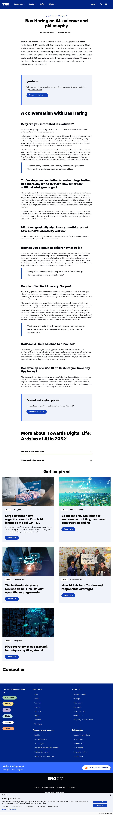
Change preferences (37, 95)
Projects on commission (81, 735)
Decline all (100, 805)
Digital (51, 4)
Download (38, 412)
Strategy (76, 699)
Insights (37, 707)
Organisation (78, 703)
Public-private (78, 739)
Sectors (8, 722)
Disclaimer (71, 787)
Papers (36, 716)
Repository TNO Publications (44, 756)
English (5, 795)
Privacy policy (12, 809)
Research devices (40, 739)
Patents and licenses (41, 752)
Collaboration (77, 730)
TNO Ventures (78, 748)
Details (4, 809)
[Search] (101, 4)
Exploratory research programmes (46, 748)
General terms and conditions (54, 792)
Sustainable (18, 4)
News (36, 694)
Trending (37, 720)
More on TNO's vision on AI (33, 452)
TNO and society (79, 711)
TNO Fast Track (78, 743)
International (78, 756)
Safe (42, 4)
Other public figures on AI (32, 460)
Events (36, 699)
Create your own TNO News (98, 768)
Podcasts (37, 711)
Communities (78, 716)
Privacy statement (48, 787)
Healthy (32, 4)
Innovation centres (80, 752)
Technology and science (43, 730)
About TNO (76, 690)
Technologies (39, 743)
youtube (32, 81)
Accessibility (61, 787)
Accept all (100, 802)
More (93, 4)
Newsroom (37, 690)
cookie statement (35, 89)
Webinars (37, 703)
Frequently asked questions (83, 720)
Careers (8, 728)
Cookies (37, 787)
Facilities (37, 735)
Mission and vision (79, 694)
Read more (13, 538)
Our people (77, 707)
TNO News (38, 724)
